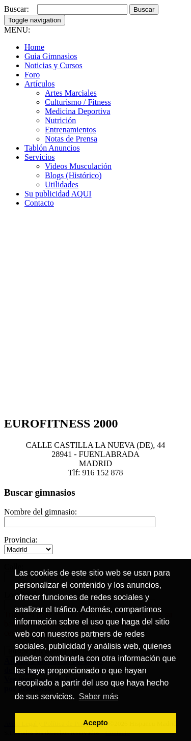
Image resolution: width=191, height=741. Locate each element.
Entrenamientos (70, 129)
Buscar (143, 9)
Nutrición (60, 120)
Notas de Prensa (71, 138)
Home (34, 47)
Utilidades (61, 184)
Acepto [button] (95, 723)
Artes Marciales (71, 93)
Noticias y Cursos (53, 65)
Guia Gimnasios (50, 56)
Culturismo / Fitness (78, 102)
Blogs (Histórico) (73, 175)
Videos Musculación (78, 166)
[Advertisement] (95, 311)
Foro (32, 74)
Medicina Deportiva (77, 111)
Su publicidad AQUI (58, 193)
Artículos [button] (39, 83)
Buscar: (16, 9)
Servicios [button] (39, 157)
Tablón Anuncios (52, 148)
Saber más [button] (98, 696)
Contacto (39, 202)
